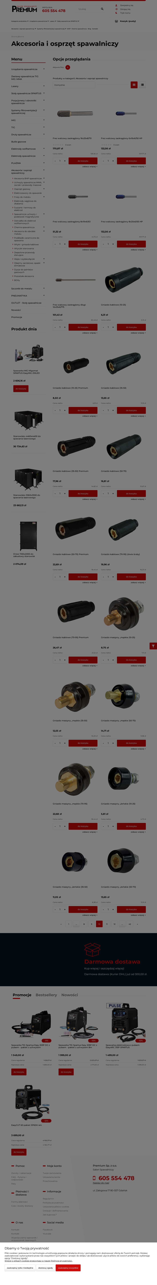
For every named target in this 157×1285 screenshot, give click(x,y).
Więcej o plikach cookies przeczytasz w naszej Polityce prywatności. (38, 1261)
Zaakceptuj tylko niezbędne (20, 1268)
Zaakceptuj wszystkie (68, 1268)
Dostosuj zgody (45, 1268)
